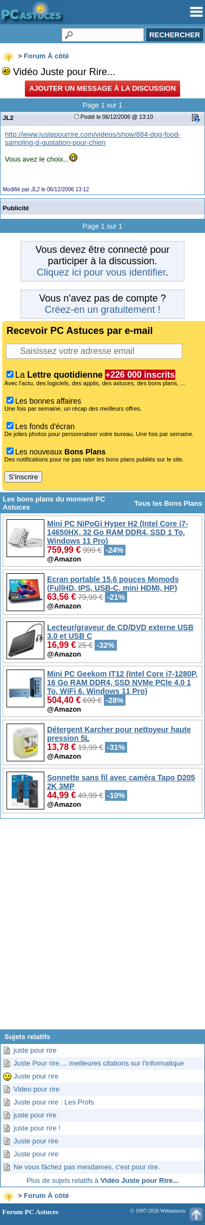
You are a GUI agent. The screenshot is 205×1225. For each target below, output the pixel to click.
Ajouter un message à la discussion (102, 88)
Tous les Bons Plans (168, 503)
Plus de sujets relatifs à (102, 1180)
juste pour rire (35, 1050)
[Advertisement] (101, 928)
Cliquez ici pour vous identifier (101, 272)
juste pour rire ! (37, 1128)
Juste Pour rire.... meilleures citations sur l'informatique (99, 1063)
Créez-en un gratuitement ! (102, 309)
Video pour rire (36, 1089)
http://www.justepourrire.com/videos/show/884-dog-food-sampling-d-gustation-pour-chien (92, 138)
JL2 (8, 117)
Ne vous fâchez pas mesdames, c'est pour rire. (87, 1167)
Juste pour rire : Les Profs (54, 1102)
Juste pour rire (36, 1076)
